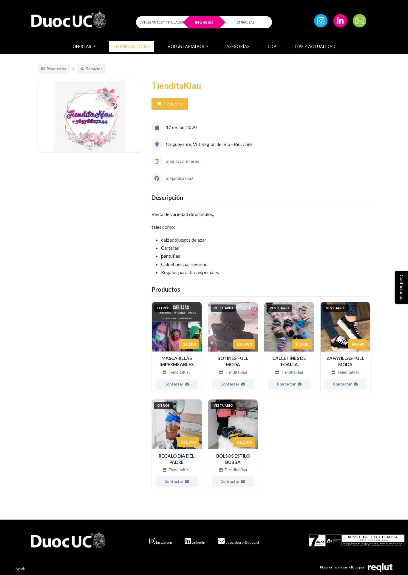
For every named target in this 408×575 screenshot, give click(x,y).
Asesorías (238, 46)
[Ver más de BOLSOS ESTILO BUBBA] (233, 445)
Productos (170, 103)
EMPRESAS (245, 22)
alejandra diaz (179, 178)
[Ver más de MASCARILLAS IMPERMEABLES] (177, 347)
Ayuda (21, 568)
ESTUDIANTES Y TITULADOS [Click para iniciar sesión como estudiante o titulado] (162, 22)
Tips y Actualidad (315, 46)
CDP (272, 46)
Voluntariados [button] (186, 46)
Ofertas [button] (82, 46)
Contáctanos (401, 287)
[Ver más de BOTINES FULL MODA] (233, 347)
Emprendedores (132, 46)
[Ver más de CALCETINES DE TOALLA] (289, 347)
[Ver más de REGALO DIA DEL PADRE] (177, 445)
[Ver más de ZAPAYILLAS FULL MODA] (345, 347)
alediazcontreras (182, 161)
